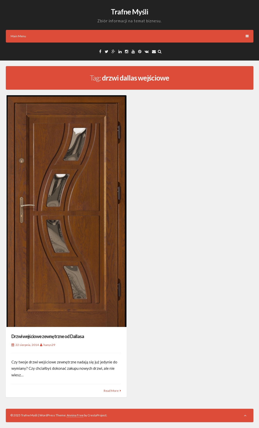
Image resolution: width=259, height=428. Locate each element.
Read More (111, 391)
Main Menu (130, 36)
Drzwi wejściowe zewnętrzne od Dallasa (47, 336)
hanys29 (49, 345)
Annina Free (75, 415)
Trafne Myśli (129, 11)
